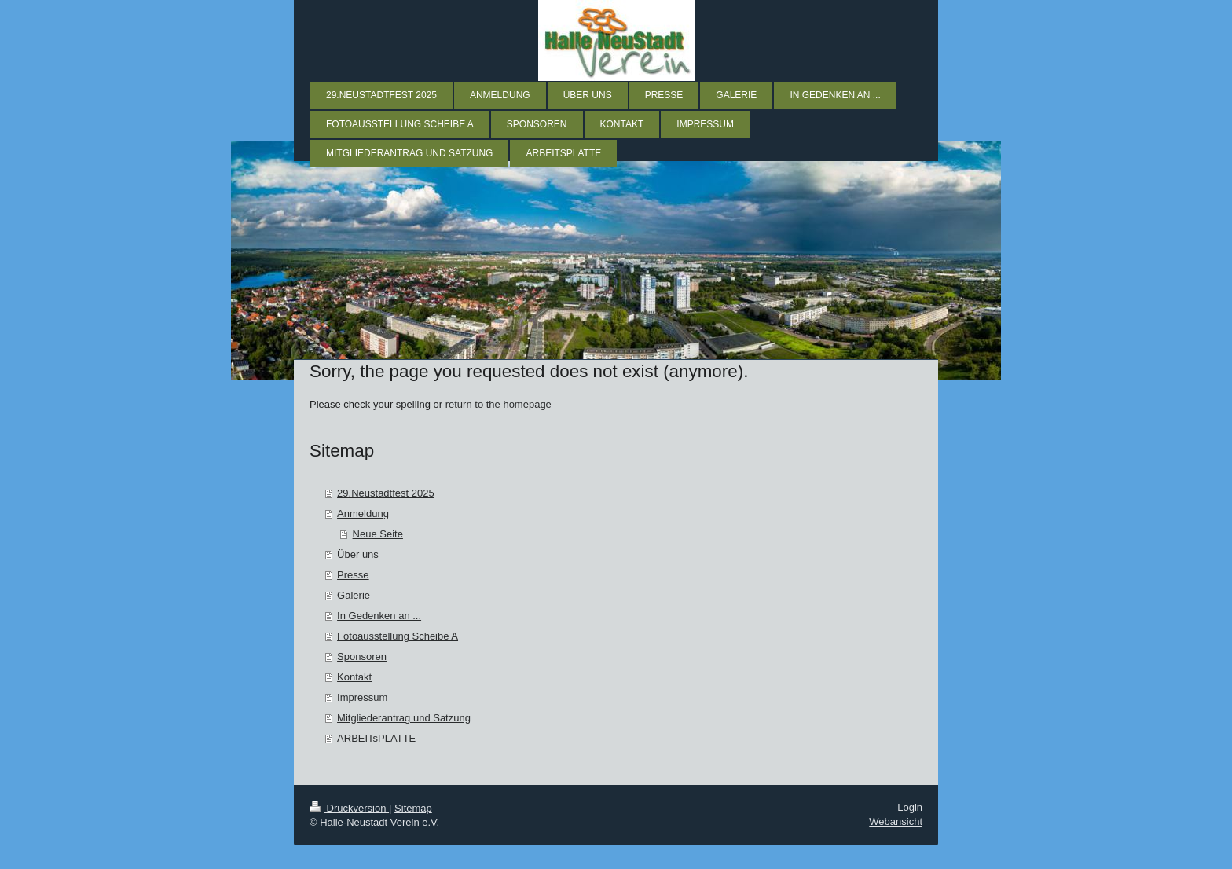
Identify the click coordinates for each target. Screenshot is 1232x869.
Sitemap (413, 808)
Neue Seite (378, 534)
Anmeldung (363, 513)
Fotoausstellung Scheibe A (397, 636)
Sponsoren (362, 656)
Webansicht (895, 821)
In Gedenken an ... (379, 616)
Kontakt (354, 677)
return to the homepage (499, 404)
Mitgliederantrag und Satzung (404, 718)
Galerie (353, 595)
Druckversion (349, 808)
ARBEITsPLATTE (376, 738)
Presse (352, 575)
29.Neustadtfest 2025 (385, 493)
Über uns (358, 554)
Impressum (362, 697)
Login (909, 807)
